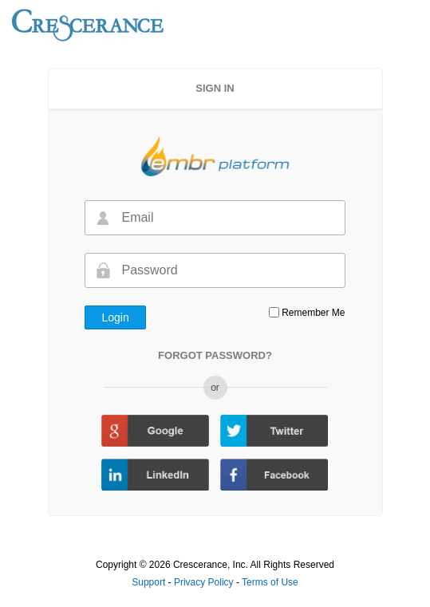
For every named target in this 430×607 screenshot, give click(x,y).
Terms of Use (270, 582)
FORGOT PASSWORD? (215, 355)
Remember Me (313, 312)
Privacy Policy (205, 582)
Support (150, 582)
